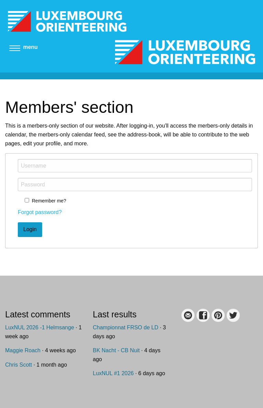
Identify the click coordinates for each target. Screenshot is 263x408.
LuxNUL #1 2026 (113, 373)
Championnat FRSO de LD (125, 327)
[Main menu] (14, 50)
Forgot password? (40, 212)
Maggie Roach (22, 350)
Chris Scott (18, 365)
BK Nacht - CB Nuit (116, 350)
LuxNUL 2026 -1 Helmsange (39, 327)
